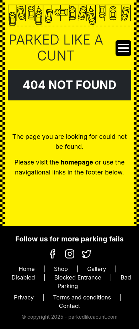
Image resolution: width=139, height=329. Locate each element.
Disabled (23, 277)
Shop (61, 268)
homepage (77, 162)
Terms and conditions (82, 297)
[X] (87, 253)
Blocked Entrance (77, 277)
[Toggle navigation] (123, 48)
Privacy (24, 297)
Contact (69, 305)
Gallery (96, 268)
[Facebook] (52, 253)
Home (27, 268)
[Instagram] (70, 253)
